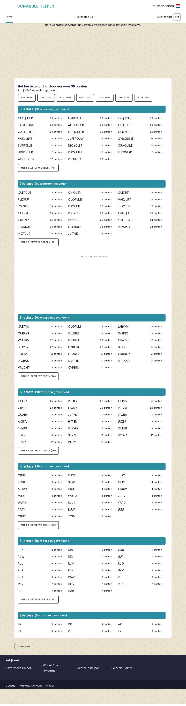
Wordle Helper (121, 668)
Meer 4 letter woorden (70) (38, 525)
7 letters (46, 97)
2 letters (143, 97)
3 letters (124, 97)
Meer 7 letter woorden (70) (38, 242)
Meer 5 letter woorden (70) (38, 450)
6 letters (65, 97)
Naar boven (23, 646)
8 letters (27, 97)
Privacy (50, 685)
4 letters (104, 97)
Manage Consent (31, 685)
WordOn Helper (87, 668)
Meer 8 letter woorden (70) (38, 167)
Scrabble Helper (35, 6)
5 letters (85, 97)
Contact (11, 685)
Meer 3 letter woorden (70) (38, 599)
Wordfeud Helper (18, 668)
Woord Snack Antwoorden (51, 668)
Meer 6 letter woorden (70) (38, 376)
